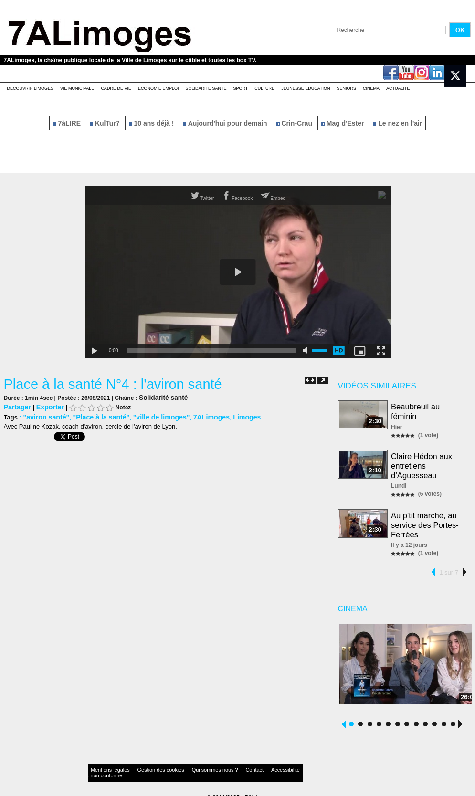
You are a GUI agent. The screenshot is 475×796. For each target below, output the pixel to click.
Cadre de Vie (116, 88)
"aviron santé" (44, 415)
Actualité (398, 88)
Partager (16, 406)
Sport (240, 88)
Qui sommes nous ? (186, 765)
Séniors (346, 88)
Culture (264, 88)
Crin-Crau (295, 123)
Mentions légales (106, 765)
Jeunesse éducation (305, 88)
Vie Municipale (77, 88)
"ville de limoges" (151, 415)
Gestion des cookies (145, 765)
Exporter (46, 406)
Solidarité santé (205, 88)
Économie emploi (158, 88)
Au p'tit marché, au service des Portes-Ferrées (425, 519)
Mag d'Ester (343, 123)
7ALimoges (196, 415)
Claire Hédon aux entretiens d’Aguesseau (422, 462)
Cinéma (371, 88)
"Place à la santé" (95, 415)
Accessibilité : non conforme (256, 765)
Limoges (230, 415)
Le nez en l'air (397, 123)
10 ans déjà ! (152, 123)
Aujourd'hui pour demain (226, 123)
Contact (218, 765)
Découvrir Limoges (30, 88)
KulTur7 (106, 123)
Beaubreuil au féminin (416, 410)
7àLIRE (68, 123)
